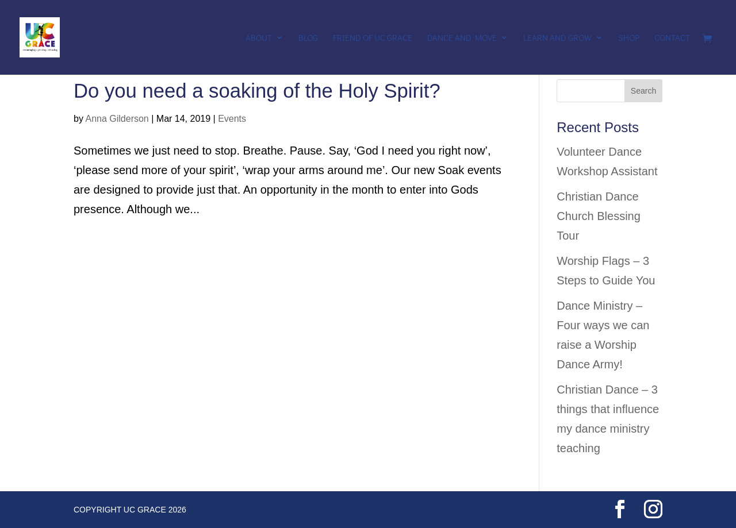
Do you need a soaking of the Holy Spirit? (257, 91)
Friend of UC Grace (372, 38)
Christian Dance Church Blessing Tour (599, 216)
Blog (308, 38)
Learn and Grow (557, 38)
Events (232, 119)
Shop (628, 38)
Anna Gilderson (116, 119)
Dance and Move (462, 38)
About (259, 38)
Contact (672, 38)
